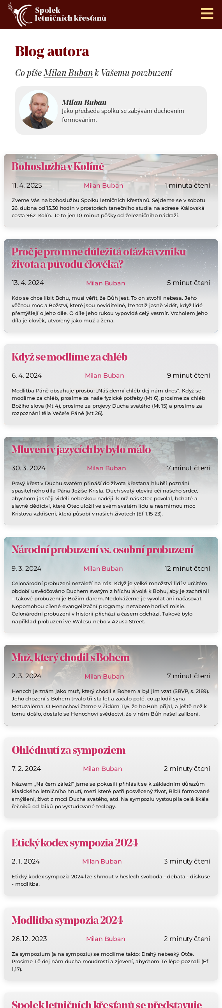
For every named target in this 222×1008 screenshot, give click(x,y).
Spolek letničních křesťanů (70, 15)
